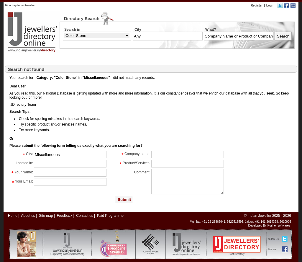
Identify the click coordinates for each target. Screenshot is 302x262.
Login (270, 5)
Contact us (84, 216)
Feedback (64, 216)
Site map (46, 216)
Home (12, 216)
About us (28, 216)
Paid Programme (110, 216)
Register (256, 5)
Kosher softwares (278, 225)
